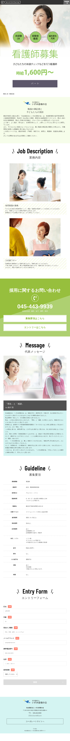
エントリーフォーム (12, 2)
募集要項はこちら (35, 320)
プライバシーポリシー (35, 721)
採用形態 (9, 676)
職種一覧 (5, 93)
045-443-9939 (35, 306)
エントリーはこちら (35, 331)
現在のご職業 (10, 634)
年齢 (7, 623)
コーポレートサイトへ (35, 728)
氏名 (7, 613)
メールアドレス (11, 644)
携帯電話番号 (10, 655)
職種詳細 (11, 93)
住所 (7, 665)
